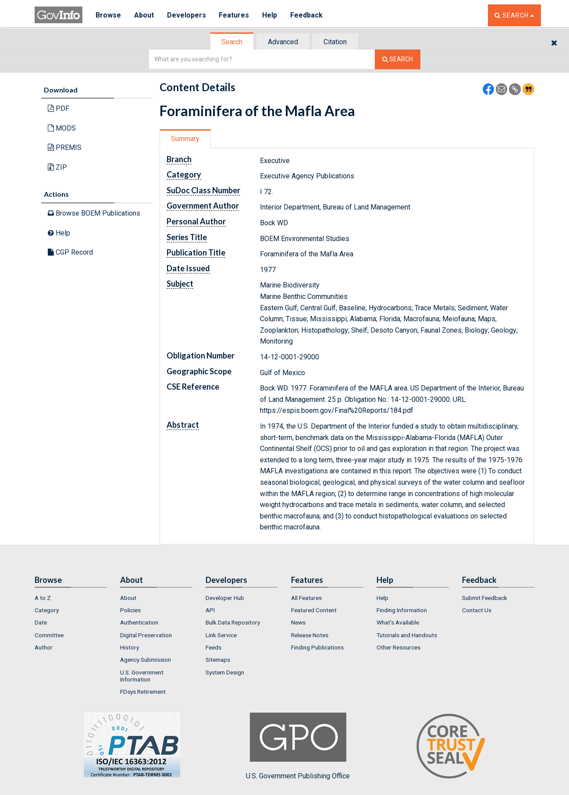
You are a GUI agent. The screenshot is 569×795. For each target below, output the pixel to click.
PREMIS (65, 147)
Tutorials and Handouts (407, 635)
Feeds (213, 647)
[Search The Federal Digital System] (397, 59)
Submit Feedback (484, 597)
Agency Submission (145, 659)
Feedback (307, 15)
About (144, 15)
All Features (306, 597)
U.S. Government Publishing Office (298, 746)
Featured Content (314, 610)
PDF (58, 108)
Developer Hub (225, 597)
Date (41, 622)
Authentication (139, 622)
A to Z (43, 597)
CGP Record (70, 252)
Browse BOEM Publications (94, 213)
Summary (185, 139)
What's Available (398, 622)
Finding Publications (317, 647)
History (129, 647)
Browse (108, 15)
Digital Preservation (146, 635)
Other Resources (398, 647)
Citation (335, 42)
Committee (49, 635)
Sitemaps (218, 659)
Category (47, 610)
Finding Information (402, 610)
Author (44, 647)
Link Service (221, 635)
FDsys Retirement (143, 691)
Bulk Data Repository (233, 622)
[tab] (232, 41)
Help (270, 15)
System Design (225, 672)
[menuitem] (71, 597)
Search (231, 42)
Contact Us (476, 610)
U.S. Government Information (142, 676)
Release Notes (309, 635)
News (298, 622)
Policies (130, 610)
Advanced (283, 42)
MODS (62, 128)
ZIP (57, 167)
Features (234, 15)
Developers (186, 15)
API (210, 610)
